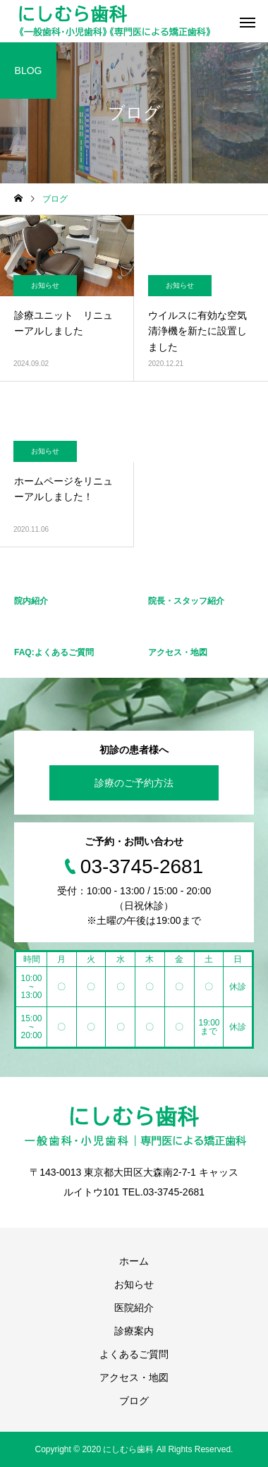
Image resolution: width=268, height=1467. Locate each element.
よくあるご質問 (134, 1354)
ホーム (134, 1261)
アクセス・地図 (134, 1377)
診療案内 (134, 1331)
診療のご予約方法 (134, 783)
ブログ (134, 1400)
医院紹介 (134, 1307)
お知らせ (45, 285)
